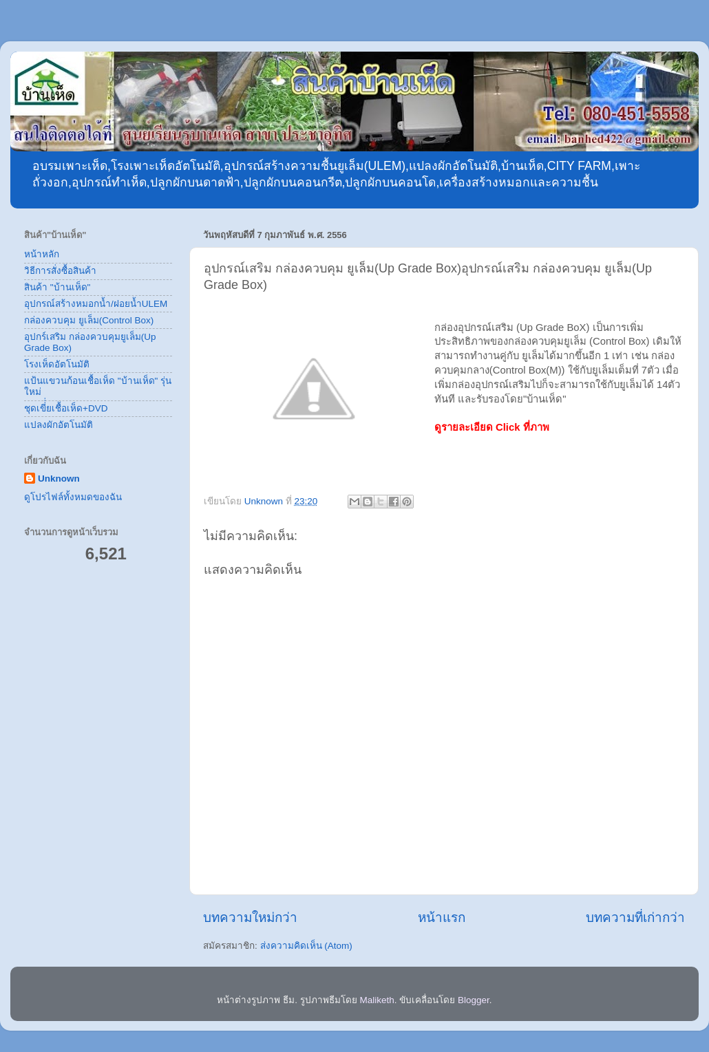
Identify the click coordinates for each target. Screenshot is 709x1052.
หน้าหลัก (41, 254)
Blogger (473, 1000)
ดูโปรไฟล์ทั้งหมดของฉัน (73, 497)
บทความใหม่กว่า (250, 917)
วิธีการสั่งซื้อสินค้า (60, 271)
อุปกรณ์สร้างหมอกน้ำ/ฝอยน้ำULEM (95, 304)
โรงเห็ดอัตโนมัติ (56, 364)
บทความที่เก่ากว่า (635, 917)
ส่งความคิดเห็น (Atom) (306, 946)
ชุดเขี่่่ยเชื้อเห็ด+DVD (65, 408)
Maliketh (376, 1000)
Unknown (59, 478)
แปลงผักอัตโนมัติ (58, 425)
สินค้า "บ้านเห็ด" (57, 287)
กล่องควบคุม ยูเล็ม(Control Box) (89, 320)
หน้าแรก (441, 917)
